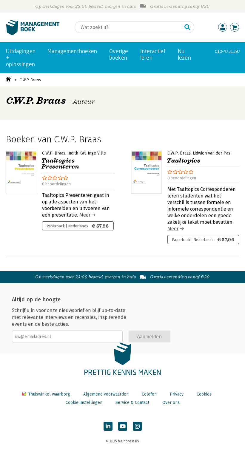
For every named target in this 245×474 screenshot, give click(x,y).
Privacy (177, 394)
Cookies (204, 394)
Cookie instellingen (84, 402)
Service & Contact (132, 402)
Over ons (171, 402)
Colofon (149, 394)
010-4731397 (227, 51)
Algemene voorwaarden (106, 394)
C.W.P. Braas (30, 80)
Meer (84, 215)
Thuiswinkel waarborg (46, 394)
